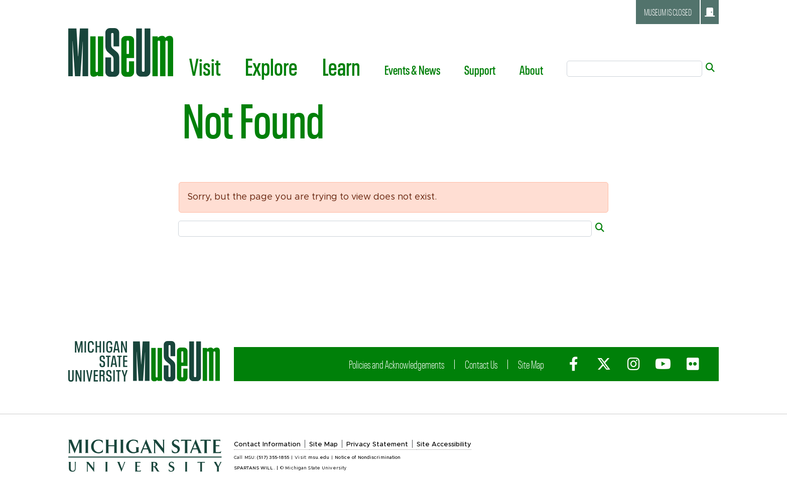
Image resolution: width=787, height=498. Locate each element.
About (531, 70)
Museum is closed (679, 12)
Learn (341, 66)
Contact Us (482, 364)
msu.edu (318, 457)
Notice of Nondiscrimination (368, 457)
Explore (271, 66)
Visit (205, 66)
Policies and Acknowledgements (397, 364)
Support (479, 70)
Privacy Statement (377, 444)
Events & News (412, 70)
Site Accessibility (444, 444)
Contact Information (267, 444)
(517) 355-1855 (273, 457)
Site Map (532, 364)
